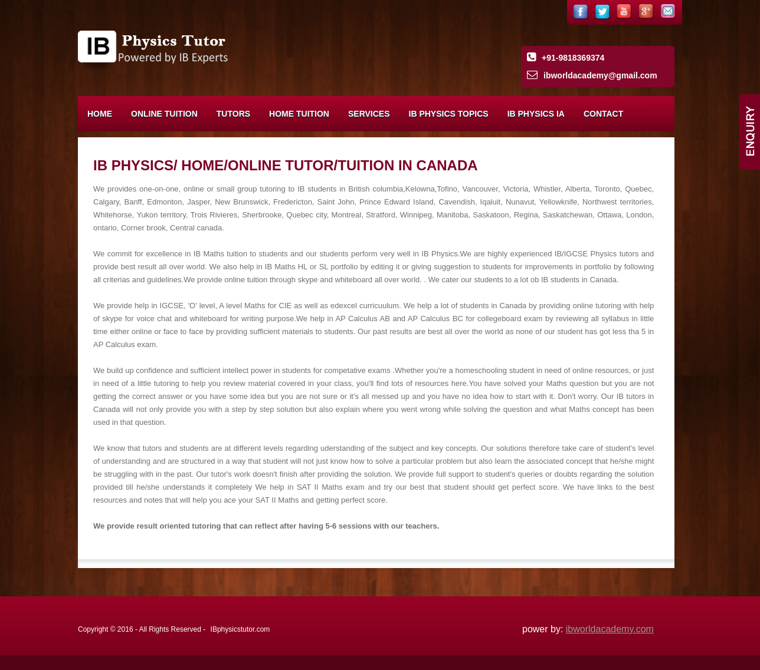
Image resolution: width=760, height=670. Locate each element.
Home (99, 113)
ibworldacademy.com (610, 629)
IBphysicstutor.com (240, 629)
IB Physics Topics (449, 113)
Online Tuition (164, 113)
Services (369, 113)
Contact (603, 113)
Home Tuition (299, 113)
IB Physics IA (536, 113)
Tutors (233, 113)
